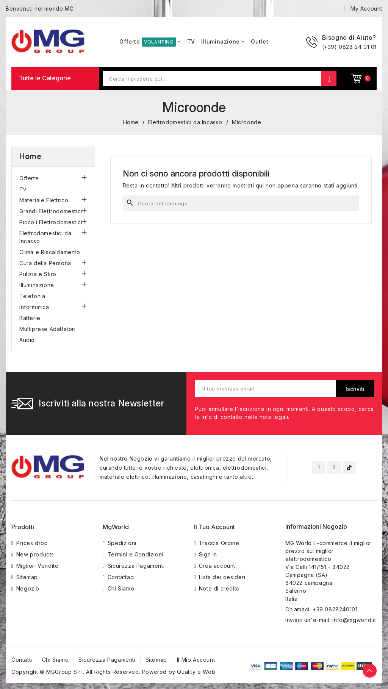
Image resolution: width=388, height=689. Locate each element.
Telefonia (32, 296)
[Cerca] (241, 203)
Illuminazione (36, 285)
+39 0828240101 (335, 609)
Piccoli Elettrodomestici (50, 222)
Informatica (34, 307)
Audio (27, 340)
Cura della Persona (45, 263)
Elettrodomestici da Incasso (45, 237)
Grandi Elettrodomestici (50, 211)
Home (30, 157)
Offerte (29, 178)
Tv (22, 189)
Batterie (30, 318)
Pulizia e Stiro (37, 274)
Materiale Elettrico (43, 200)
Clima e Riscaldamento (49, 252)
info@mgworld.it (354, 620)
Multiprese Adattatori (47, 329)
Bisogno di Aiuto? (349, 37)
